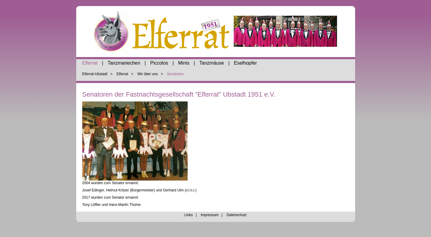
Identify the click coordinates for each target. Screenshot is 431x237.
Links (188, 215)
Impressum (209, 215)
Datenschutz (236, 215)
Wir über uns (147, 74)
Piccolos (159, 63)
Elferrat (90, 63)
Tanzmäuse (211, 63)
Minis (183, 63)
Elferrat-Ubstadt (95, 74)
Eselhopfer (245, 63)
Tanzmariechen (124, 63)
